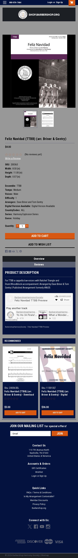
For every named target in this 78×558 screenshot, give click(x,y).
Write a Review (13, 158)
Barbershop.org (39, 508)
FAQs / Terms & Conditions (39, 492)
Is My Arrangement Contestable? (39, 496)
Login (49, 2)
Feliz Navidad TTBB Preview (38, 327)
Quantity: (9, 226)
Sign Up (59, 2)
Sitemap (45, 555)
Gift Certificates (39, 468)
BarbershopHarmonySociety (15, 327)
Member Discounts (39, 500)
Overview (39, 258)
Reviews (39, 264)
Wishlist (39, 472)
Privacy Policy (39, 504)
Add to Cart (20, 413)
